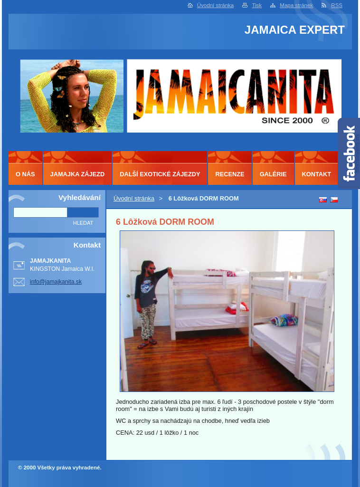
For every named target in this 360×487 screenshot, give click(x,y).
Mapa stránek (296, 5)
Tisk (257, 5)
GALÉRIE (273, 174)
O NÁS (25, 174)
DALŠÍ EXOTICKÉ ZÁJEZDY (160, 174)
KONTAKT (317, 174)
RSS (336, 5)
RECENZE (229, 174)
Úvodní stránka (215, 5)
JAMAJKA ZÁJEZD (77, 174)
